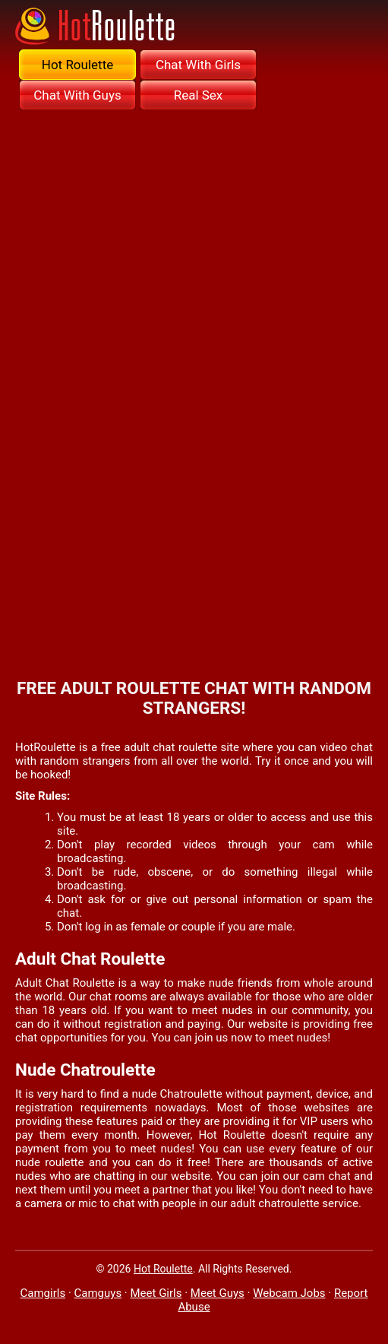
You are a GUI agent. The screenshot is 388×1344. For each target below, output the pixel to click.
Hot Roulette (77, 64)
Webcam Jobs (289, 1293)
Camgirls (43, 1293)
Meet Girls (156, 1293)
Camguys (98, 1293)
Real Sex (198, 95)
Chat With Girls (198, 64)
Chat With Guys (77, 95)
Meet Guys (217, 1293)
